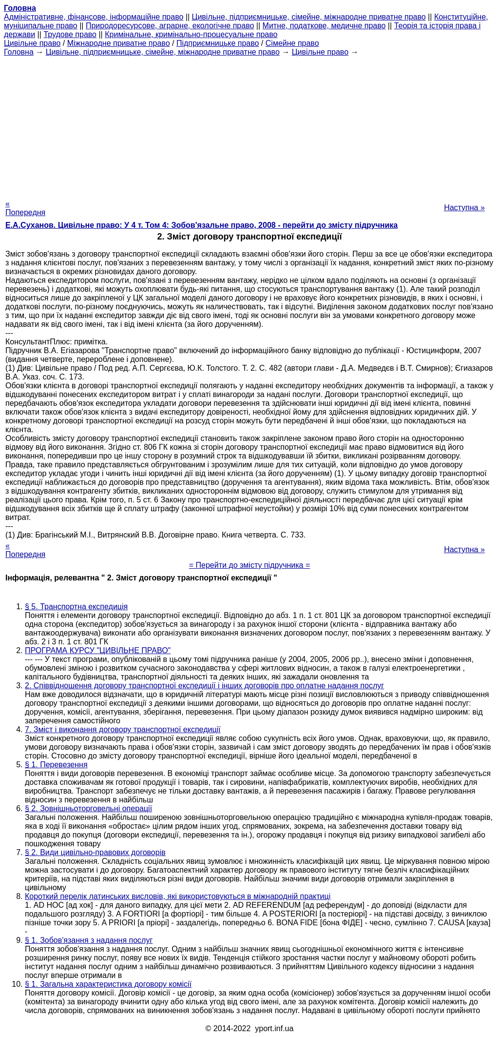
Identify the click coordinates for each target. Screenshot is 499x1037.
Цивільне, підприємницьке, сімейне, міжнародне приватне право (309, 17)
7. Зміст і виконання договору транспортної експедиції (123, 729)
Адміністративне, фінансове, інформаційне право (93, 17)
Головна (19, 52)
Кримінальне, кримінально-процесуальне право (191, 34)
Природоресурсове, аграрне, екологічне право (170, 25)
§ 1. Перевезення (56, 764)
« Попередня (25, 208)
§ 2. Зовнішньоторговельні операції (88, 808)
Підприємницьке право (217, 43)
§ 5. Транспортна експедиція (76, 606)
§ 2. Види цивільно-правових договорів (95, 852)
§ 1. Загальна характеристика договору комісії (108, 984)
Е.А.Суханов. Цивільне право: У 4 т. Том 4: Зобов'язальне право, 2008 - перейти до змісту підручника (201, 225)
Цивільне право (32, 43)
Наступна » (464, 207)
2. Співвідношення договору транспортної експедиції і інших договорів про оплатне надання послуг (204, 685)
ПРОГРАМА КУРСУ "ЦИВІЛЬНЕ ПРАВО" (98, 650)
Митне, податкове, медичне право (324, 25)
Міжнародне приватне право (118, 43)
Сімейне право (292, 43)
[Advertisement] (249, 125)
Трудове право (69, 34)
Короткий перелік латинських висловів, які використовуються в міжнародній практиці (177, 896)
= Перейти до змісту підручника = (249, 565)
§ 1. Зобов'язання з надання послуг (89, 940)
